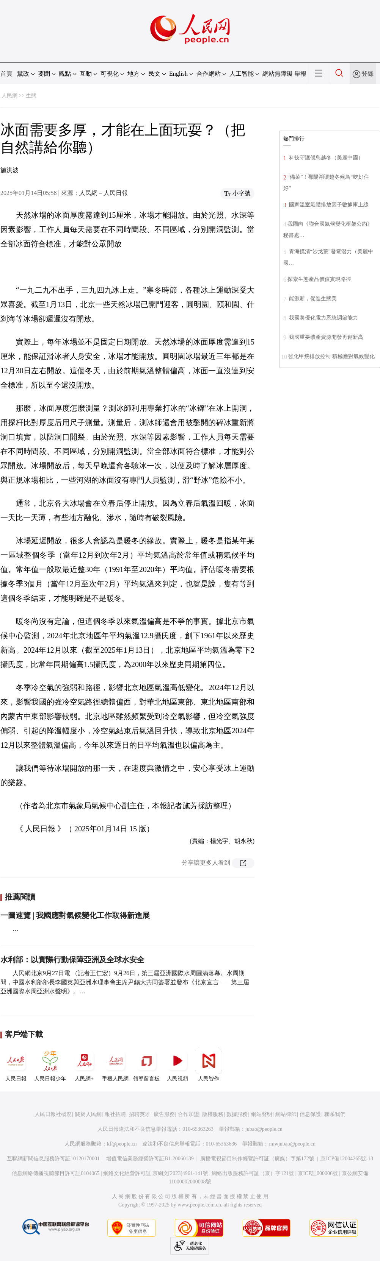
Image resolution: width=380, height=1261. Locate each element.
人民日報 (16, 1064)
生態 (31, 95)
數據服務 (237, 1114)
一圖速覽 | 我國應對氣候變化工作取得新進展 (75, 915)
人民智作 (208, 1064)
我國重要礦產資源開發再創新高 (325, 337)
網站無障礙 (277, 73)
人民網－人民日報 (103, 193)
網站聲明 (261, 1114)
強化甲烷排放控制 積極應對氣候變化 (331, 356)
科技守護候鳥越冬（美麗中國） (325, 158)
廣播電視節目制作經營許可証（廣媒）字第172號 (257, 1158)
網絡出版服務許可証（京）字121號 (253, 1173)
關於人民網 (88, 1114)
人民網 (9, 95)
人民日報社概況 (53, 1114)
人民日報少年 (50, 1064)
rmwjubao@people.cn (292, 1144)
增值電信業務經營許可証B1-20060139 (150, 1158)
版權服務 (212, 1114)
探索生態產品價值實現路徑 (319, 279)
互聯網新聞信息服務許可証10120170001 (53, 1158)
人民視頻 (177, 1064)
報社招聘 (115, 1114)
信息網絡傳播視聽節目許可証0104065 (55, 1173)
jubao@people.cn (264, 1129)
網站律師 (286, 1114)
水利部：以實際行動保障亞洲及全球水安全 (72, 959)
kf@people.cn (122, 1144)
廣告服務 (164, 1114)
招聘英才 (139, 1114)
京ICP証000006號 (318, 1173)
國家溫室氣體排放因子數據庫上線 (328, 204)
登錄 (367, 73)
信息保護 (310, 1114)
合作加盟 (188, 1114)
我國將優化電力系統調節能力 (322, 318)
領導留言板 (146, 1064)
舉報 (300, 73)
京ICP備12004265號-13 (346, 1158)
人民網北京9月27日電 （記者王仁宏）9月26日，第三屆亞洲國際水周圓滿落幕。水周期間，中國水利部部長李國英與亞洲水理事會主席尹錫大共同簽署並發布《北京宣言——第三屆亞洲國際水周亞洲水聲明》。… (124, 982)
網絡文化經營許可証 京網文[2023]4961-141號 (155, 1173)
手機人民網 (115, 1064)
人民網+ (84, 1064)
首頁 (6, 73)
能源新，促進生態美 (312, 298)
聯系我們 (334, 1114)
